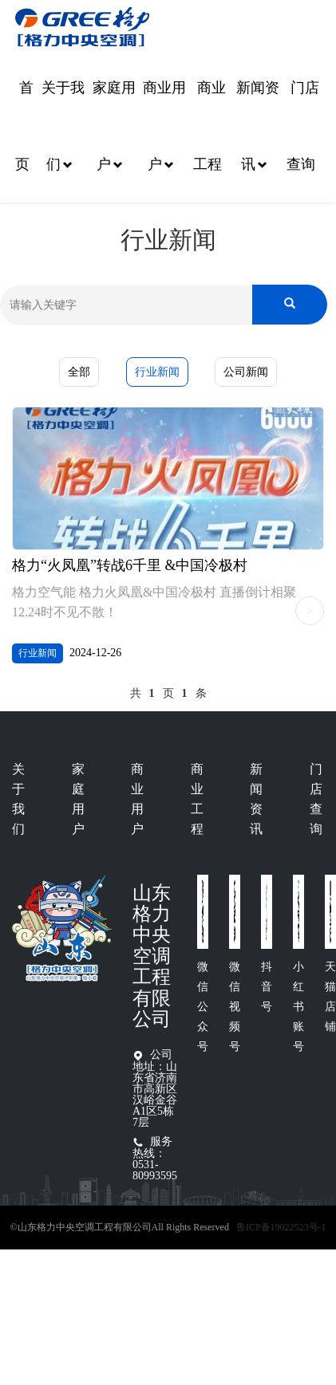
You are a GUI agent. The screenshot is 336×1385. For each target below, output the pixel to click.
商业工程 (197, 799)
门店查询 (316, 799)
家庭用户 (78, 799)
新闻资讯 (256, 799)
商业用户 (137, 799)
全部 (79, 372)
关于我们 (18, 799)
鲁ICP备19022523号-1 (281, 1227)
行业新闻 (157, 372)
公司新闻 (245, 372)
